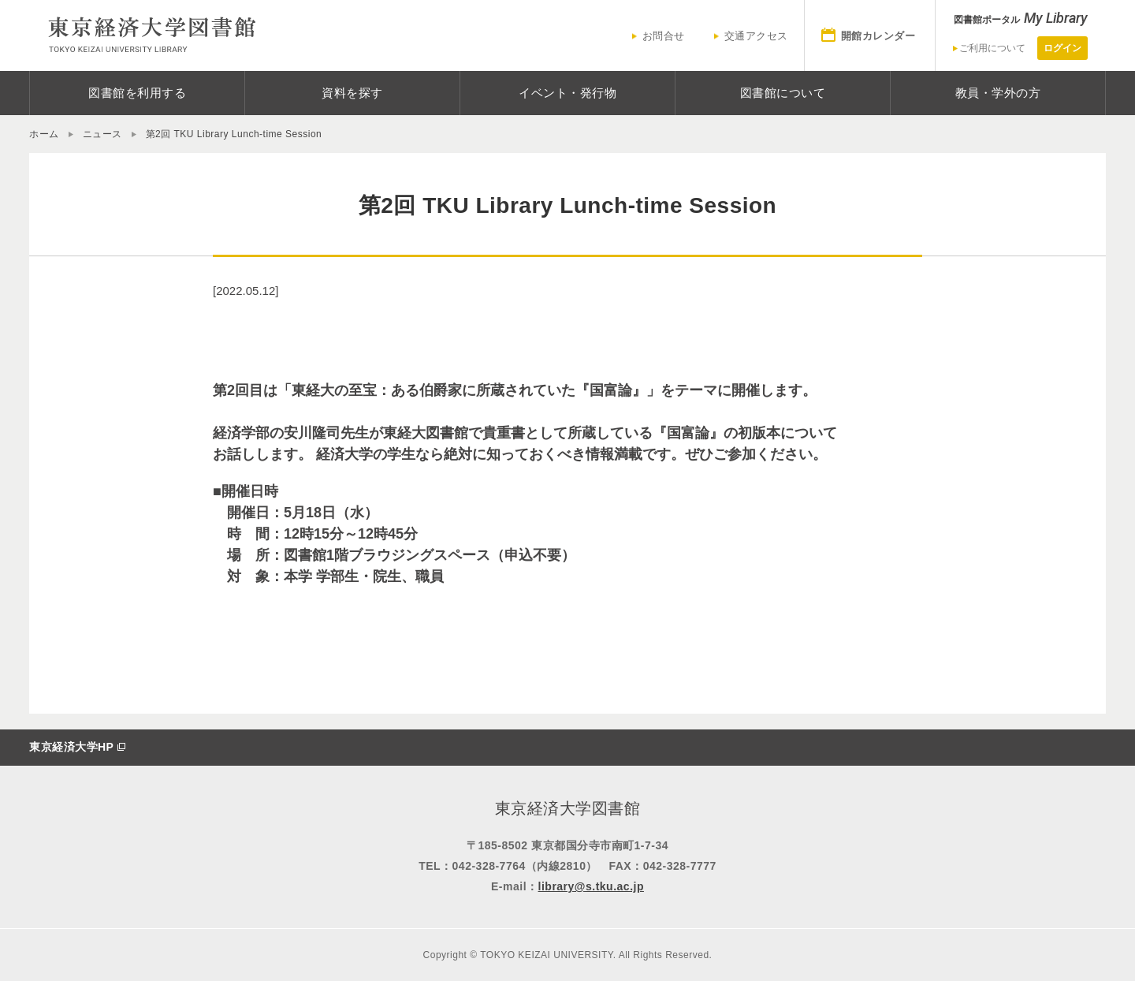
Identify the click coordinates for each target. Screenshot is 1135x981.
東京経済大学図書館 (151, 35)
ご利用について (992, 48)
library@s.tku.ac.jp (591, 886)
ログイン (1062, 48)
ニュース (102, 134)
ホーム (44, 134)
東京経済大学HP (71, 746)
